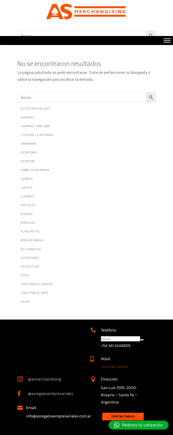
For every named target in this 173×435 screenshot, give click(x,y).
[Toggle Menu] (167, 40)
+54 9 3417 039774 (114, 366)
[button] (138, 425)
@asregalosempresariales (50, 393)
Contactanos (123, 416)
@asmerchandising (44, 379)
